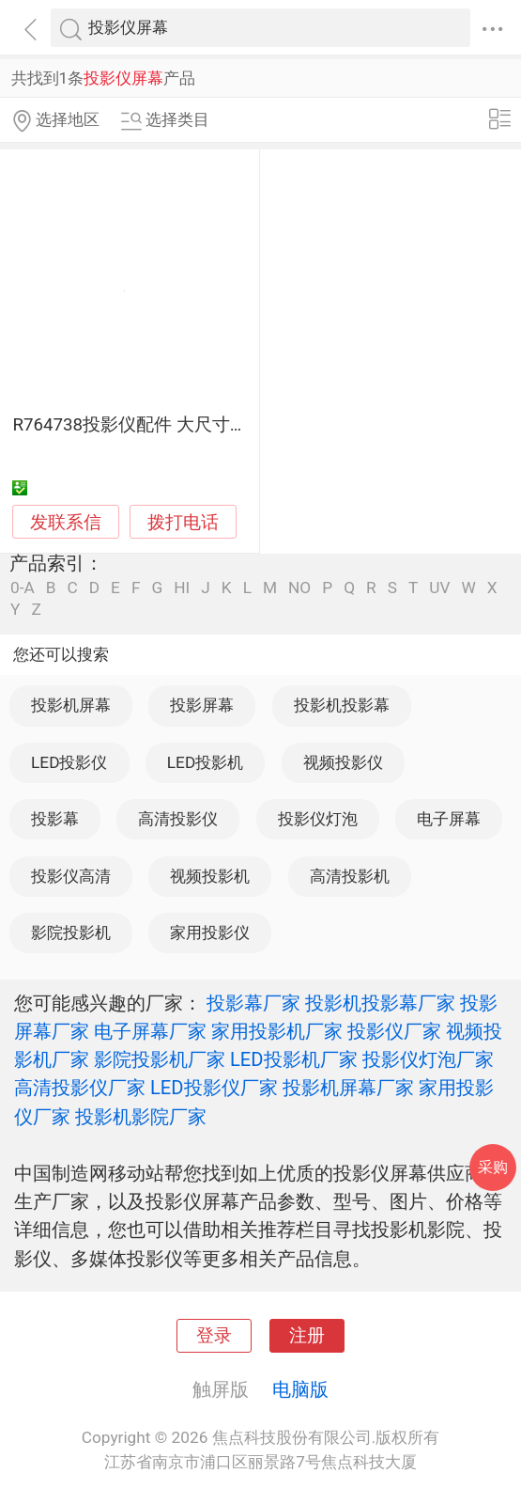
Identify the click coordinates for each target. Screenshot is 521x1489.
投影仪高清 (71, 876)
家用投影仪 (210, 932)
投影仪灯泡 (318, 818)
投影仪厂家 (394, 1031)
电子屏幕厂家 (150, 1031)
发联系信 (65, 522)
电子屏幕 (449, 818)
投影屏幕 (202, 705)
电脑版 (300, 1389)
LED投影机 (205, 762)
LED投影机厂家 (294, 1059)
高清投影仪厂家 (80, 1087)
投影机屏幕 (71, 705)
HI (182, 588)
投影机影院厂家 (141, 1116)
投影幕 (55, 818)
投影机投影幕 (342, 705)
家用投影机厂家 (277, 1031)
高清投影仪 (178, 818)
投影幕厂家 (253, 1003)
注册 (307, 1335)
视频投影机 (210, 876)
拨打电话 (183, 522)
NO (299, 588)
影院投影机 (71, 932)
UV (439, 588)
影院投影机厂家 (159, 1059)
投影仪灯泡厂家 (428, 1059)
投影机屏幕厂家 (348, 1087)
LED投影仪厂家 (214, 1087)
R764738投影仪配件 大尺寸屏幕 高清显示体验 (194, 425)
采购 (493, 1167)
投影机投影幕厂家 (380, 1003)
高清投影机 (350, 876)
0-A (22, 588)
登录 (214, 1335)
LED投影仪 (69, 762)
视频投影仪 (343, 762)
